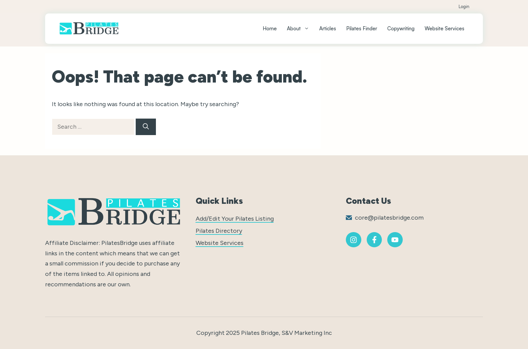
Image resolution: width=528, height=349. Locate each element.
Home (270, 28)
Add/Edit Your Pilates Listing (235, 218)
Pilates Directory (219, 230)
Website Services (444, 28)
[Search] (146, 127)
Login (464, 6)
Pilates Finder (361, 28)
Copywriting (401, 28)
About (300, 28)
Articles (327, 28)
